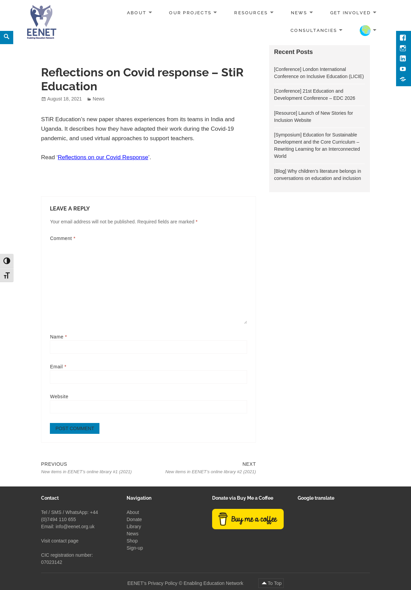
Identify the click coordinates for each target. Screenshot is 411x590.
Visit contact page (59, 540)
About (136, 12)
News (299, 12)
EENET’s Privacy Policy (152, 583)
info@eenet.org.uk (75, 526)
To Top (275, 583)
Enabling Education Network (214, 583)
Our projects (190, 12)
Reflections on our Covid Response (103, 157)
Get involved (350, 12)
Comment (62, 238)
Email (58, 366)
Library (134, 526)
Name (58, 336)
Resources (251, 12)
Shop (132, 540)
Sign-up (135, 547)
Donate (134, 519)
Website (59, 396)
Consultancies (314, 30)
